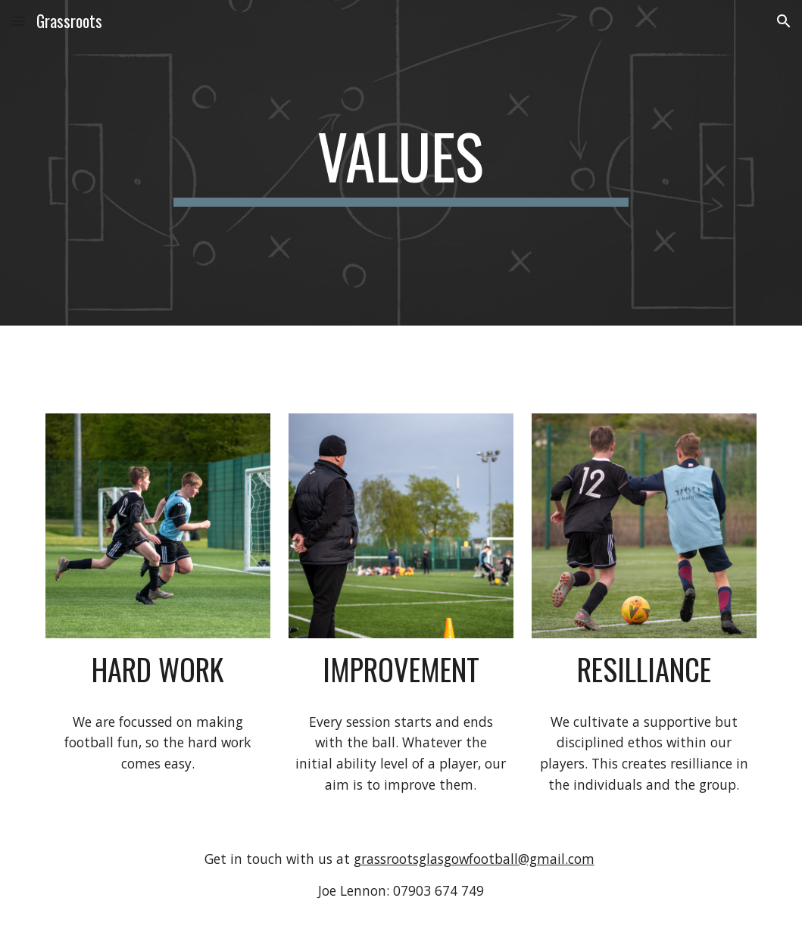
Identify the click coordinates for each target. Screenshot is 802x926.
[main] (401, 163)
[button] (18, 21)
